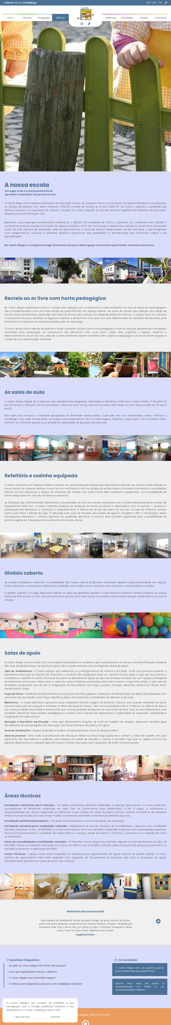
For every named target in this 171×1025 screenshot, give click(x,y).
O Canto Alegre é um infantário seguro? (32, 977)
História (27, 17)
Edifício (60, 17)
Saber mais (53, 1010)
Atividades (127, 17)
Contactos (160, 17)
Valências (110, 17)
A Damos (20, 3)
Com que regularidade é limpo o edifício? (33, 971)
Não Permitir (23, 1017)
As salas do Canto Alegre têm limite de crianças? (37, 965)
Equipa (144, 17)
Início (10, 17)
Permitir (55, 1017)
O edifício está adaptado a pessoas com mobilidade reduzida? (45, 984)
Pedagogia (44, 17)
